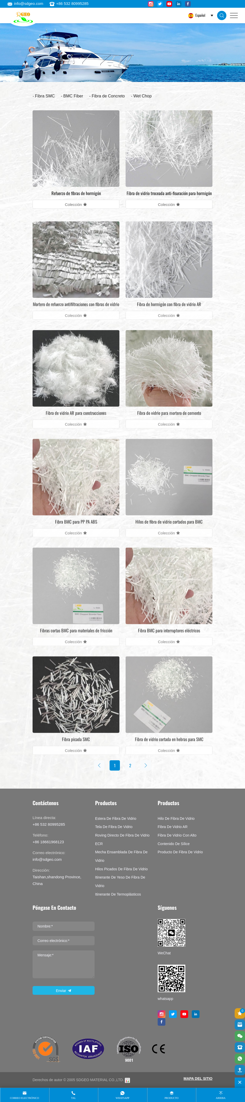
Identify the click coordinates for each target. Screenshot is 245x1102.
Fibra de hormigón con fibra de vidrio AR (169, 311)
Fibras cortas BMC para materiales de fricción (76, 638)
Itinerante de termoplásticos (118, 894)
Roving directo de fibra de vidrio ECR (122, 839)
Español (200, 15)
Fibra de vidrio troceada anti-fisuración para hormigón (169, 193)
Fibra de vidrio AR (173, 827)
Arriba (221, 1098)
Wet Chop (142, 96)
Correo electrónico (24, 1098)
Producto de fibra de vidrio (180, 852)
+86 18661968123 (48, 842)
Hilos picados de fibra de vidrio (121, 869)
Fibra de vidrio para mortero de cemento (169, 420)
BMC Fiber (73, 96)
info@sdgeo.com (25, 3)
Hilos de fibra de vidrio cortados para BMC (169, 529)
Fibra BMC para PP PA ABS (76, 529)
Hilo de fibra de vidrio (176, 818)
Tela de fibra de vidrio (113, 827)
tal (73, 1098)
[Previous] (99, 765)
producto (172, 1098)
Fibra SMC (45, 96)
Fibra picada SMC (76, 746)
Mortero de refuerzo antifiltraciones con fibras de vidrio (76, 311)
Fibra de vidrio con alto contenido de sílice (177, 839)
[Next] (146, 765)
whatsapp (122, 1098)
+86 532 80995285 (69, 3)
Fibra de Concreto (108, 96)
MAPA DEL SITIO (197, 1078)
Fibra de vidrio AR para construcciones (76, 420)
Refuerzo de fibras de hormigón (76, 193)
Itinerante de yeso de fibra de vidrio (120, 881)
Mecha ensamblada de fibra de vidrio (121, 856)
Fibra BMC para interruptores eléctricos (169, 638)
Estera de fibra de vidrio (115, 818)
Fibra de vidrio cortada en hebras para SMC (169, 746)
